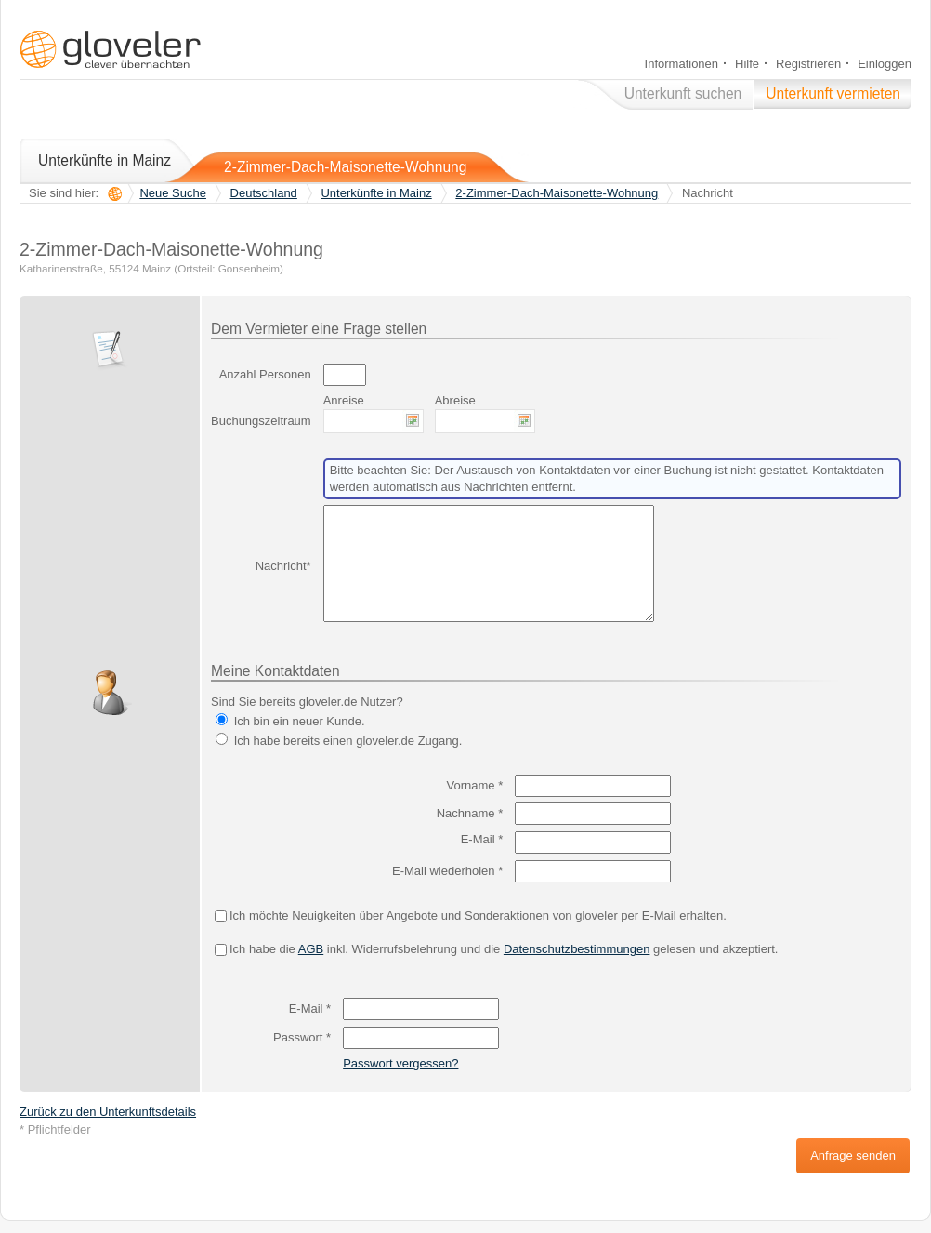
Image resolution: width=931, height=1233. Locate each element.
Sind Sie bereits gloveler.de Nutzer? (307, 702)
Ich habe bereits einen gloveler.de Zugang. (348, 741)
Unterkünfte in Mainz (104, 160)
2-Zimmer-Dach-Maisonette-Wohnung (345, 167)
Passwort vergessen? (400, 1063)
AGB (310, 949)
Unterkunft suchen (683, 93)
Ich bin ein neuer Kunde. (299, 721)
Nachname (470, 813)
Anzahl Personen (265, 374)
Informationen (682, 64)
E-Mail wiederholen (447, 871)
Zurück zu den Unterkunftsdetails (108, 1112)
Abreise (455, 400)
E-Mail (482, 839)
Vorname (475, 785)
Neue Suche (172, 193)
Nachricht (281, 566)
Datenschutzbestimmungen (577, 949)
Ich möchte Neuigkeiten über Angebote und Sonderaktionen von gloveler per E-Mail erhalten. (478, 915)
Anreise (343, 400)
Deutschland (263, 193)
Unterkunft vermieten (833, 93)
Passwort (302, 1037)
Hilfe (747, 64)
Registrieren (808, 64)
